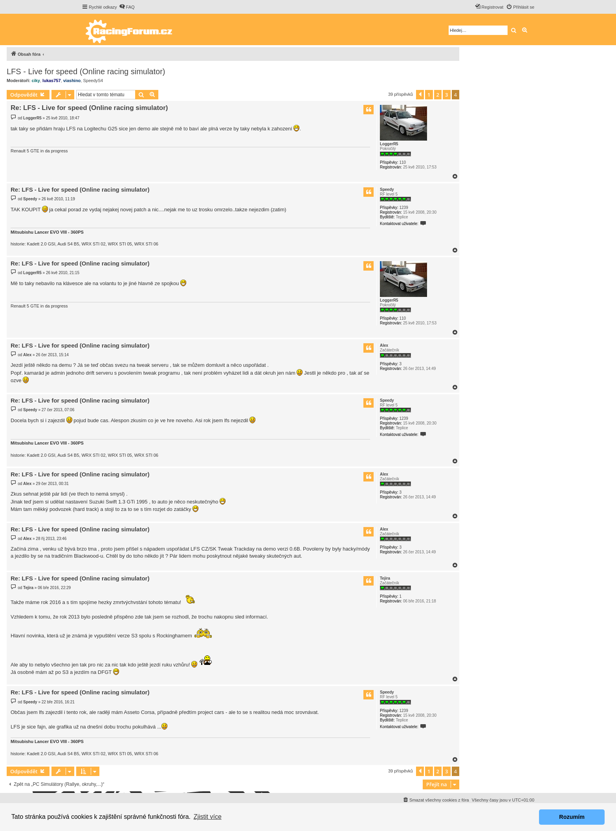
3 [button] (446, 94)
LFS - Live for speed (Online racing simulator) (86, 71)
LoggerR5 (389, 144)
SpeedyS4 (93, 80)
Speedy (387, 189)
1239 (403, 207)
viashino (72, 80)
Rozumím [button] (572, 817)
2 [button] (437, 94)
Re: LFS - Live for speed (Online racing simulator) (89, 108)
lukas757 (51, 80)
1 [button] (428, 94)
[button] (420, 94)
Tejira (385, 578)
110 (402, 162)
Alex (384, 345)
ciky (36, 80)
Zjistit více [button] (208, 816)
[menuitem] (127, 7)
